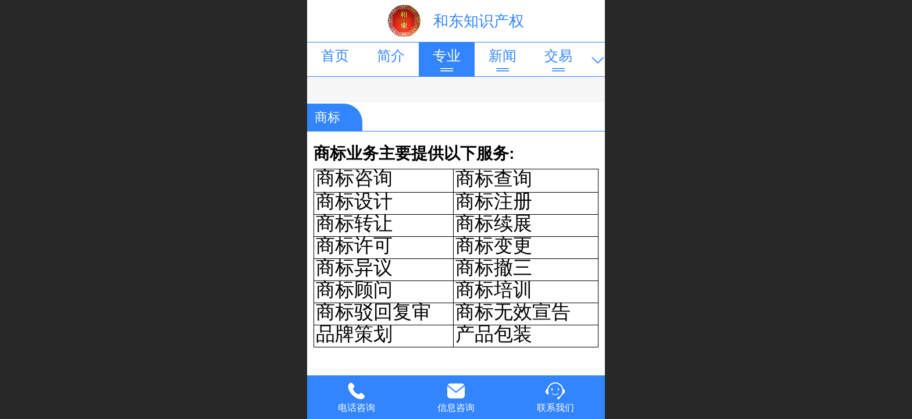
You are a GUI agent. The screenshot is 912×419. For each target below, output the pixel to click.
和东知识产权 (478, 21)
